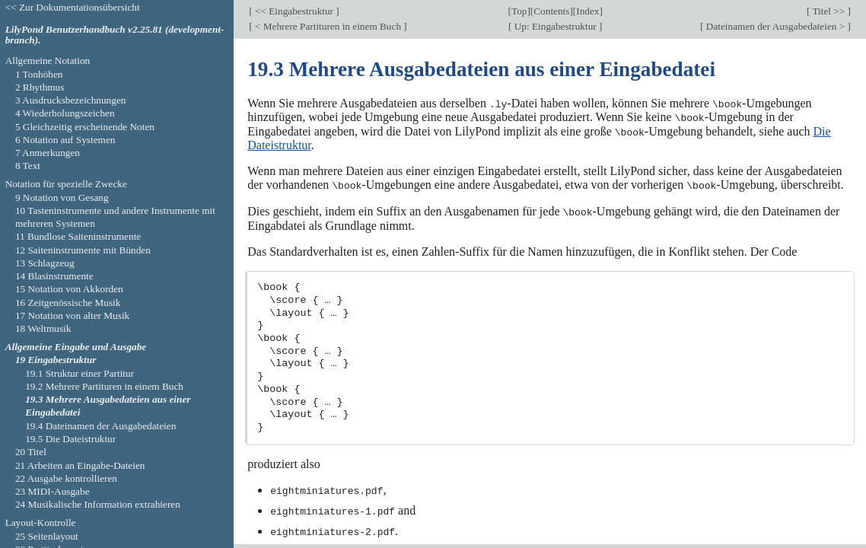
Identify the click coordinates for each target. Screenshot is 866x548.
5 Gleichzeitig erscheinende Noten (84, 126)
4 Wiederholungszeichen (65, 113)
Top (519, 11)
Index (587, 11)
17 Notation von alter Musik (72, 315)
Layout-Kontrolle (40, 522)
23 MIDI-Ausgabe (52, 491)
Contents (551, 11)
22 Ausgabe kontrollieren (66, 478)
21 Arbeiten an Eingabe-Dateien (80, 465)
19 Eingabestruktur (56, 359)
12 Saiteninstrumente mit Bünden (83, 250)
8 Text (27, 165)
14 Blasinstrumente (54, 276)
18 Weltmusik (43, 328)
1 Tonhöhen (39, 74)
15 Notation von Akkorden (69, 289)
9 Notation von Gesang (62, 197)
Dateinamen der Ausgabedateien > (776, 26)
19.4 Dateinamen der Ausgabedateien (100, 426)
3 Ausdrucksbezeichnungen (70, 100)
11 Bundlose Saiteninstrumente (78, 236)
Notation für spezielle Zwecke (66, 184)
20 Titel (30, 451)
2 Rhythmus (40, 87)
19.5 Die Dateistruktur (70, 438)
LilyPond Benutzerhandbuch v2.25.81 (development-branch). (114, 35)
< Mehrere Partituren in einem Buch (328, 26)
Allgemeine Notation (48, 60)
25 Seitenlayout (46, 536)
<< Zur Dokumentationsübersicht (72, 7)
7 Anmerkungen (47, 152)
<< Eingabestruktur (294, 11)
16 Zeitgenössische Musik (68, 302)
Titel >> (828, 11)
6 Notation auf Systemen (65, 139)
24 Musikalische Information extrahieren (97, 504)
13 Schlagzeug (45, 263)
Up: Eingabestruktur (555, 26)
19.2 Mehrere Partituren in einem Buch (104, 386)
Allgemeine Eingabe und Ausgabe (76, 346)
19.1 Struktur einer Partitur (79, 373)
